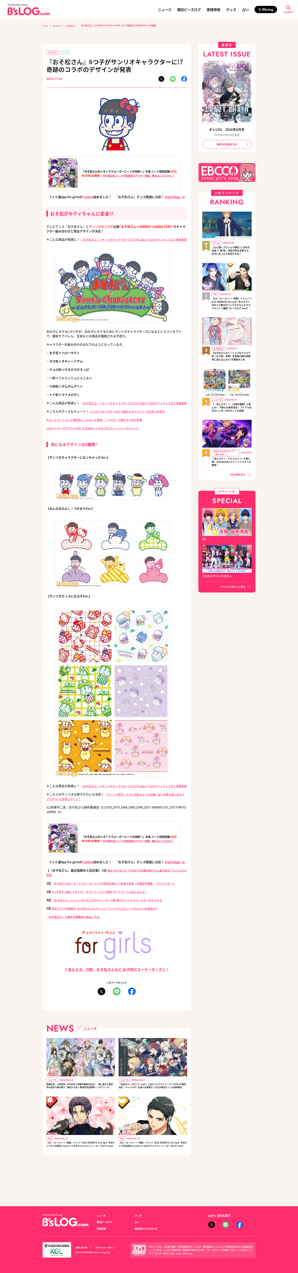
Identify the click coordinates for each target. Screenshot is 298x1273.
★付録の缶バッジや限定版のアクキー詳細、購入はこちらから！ (138, 176)
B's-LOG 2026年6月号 (227, 129)
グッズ (231, 9)
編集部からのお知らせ (148, 1228)
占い (245, 9)
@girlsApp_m (175, 197)
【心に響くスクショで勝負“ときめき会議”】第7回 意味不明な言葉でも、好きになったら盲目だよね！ (232, 253)
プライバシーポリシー (109, 1247)
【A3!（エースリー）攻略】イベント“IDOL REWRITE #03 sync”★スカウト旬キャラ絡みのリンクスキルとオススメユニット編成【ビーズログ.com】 (232, 311)
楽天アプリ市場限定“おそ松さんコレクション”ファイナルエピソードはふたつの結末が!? (112, 927)
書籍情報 (213, 9)
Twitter (87, 197)
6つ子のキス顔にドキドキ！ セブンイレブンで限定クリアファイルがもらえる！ (106, 910)
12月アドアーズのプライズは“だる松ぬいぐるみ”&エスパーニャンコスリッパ (99, 438)
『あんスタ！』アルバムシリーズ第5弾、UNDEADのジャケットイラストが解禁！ (231, 480)
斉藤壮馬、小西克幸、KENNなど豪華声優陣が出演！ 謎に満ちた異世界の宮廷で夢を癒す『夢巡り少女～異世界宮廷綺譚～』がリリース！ (79, 1109)
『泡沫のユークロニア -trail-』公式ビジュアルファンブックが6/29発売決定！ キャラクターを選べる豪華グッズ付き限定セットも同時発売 (152, 1109)
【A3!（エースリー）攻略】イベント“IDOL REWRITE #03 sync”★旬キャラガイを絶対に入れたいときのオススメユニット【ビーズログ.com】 (80, 1175)
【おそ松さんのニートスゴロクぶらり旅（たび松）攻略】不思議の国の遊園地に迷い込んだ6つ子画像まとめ (232, 368)
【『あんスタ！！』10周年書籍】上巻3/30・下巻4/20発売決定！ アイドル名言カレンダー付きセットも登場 (230, 424)
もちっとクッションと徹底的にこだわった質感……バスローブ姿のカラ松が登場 (101, 429)
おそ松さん (75, 25)
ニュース (164, 9)
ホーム (46, 25)
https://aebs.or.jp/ (185, 1253)
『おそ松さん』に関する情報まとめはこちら (76, 936)
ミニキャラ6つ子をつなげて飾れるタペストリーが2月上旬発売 (132, 421)
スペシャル (59, 25)
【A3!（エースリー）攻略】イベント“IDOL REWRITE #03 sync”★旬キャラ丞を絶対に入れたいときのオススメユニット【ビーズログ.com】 (152, 1175)
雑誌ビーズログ (189, 9)
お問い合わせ (82, 1247)
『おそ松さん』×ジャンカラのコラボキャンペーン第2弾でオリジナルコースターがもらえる (115, 919)
